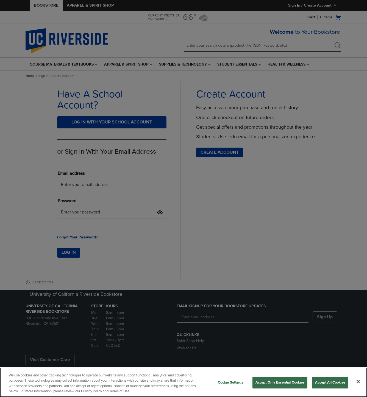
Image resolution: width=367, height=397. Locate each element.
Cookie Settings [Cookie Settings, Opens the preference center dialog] (230, 382)
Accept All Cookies (330, 382)
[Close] (358, 381)
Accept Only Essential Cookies (280, 382)
